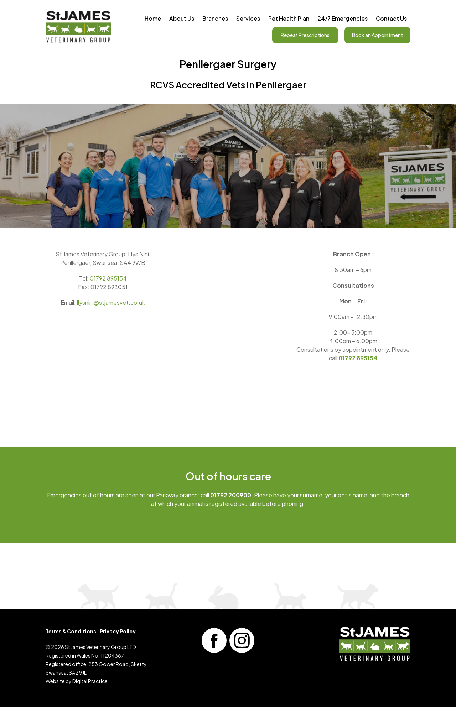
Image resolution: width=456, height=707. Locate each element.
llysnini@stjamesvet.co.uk (111, 302)
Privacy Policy (118, 631)
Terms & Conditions (71, 631)
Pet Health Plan (288, 18)
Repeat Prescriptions (305, 35)
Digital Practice (90, 681)
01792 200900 (230, 495)
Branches (215, 18)
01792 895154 (108, 278)
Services (248, 18)
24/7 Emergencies (342, 18)
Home (153, 18)
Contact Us (391, 18)
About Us (181, 18)
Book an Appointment (377, 35)
